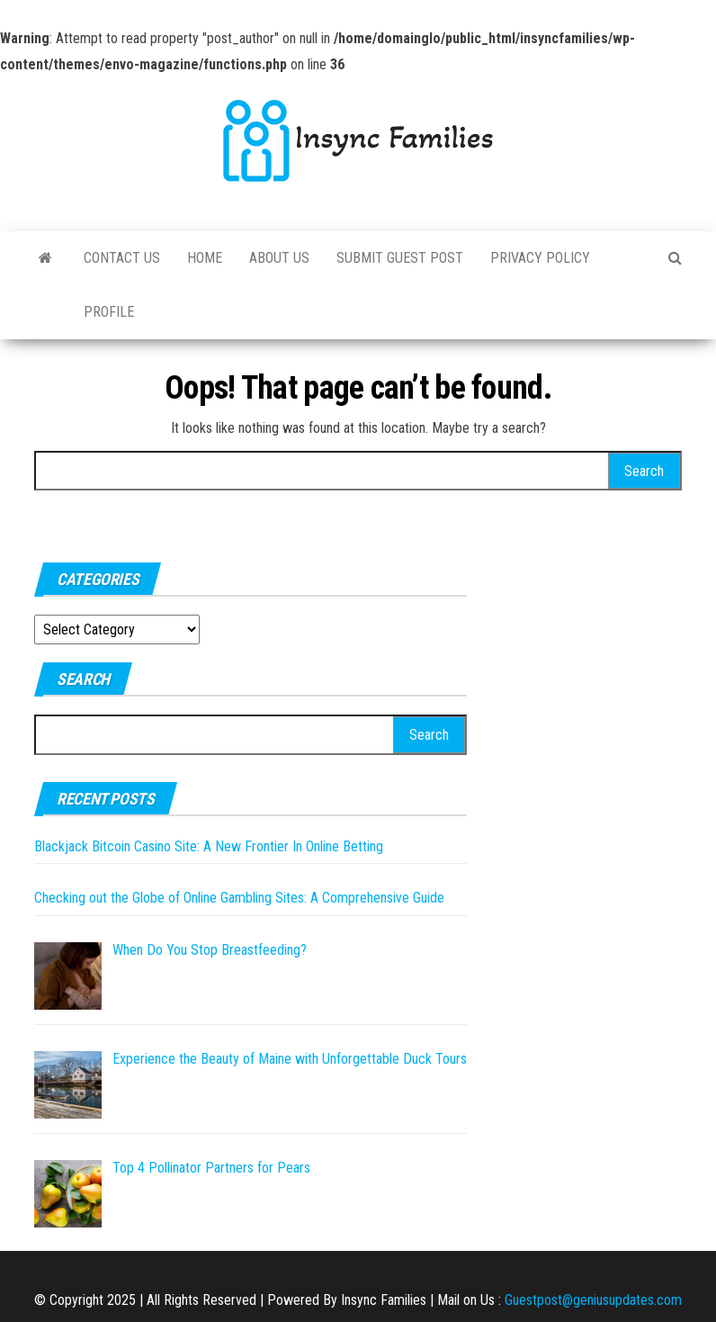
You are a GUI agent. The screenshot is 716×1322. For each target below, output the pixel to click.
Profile (109, 311)
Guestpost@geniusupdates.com (593, 1300)
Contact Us (122, 257)
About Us (279, 257)
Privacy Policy (540, 257)
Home (204, 257)
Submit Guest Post (399, 257)
